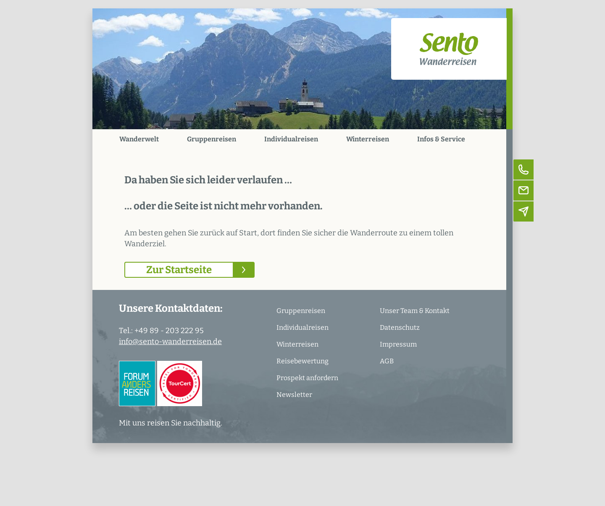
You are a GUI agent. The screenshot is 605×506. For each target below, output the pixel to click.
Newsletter (294, 395)
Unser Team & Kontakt (415, 311)
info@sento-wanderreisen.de (170, 341)
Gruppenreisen (211, 139)
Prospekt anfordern (307, 378)
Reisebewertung (302, 361)
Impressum (398, 344)
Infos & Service (441, 139)
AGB (387, 361)
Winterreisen (367, 139)
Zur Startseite (179, 270)
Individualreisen (291, 139)
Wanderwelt (139, 139)
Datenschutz (400, 327)
